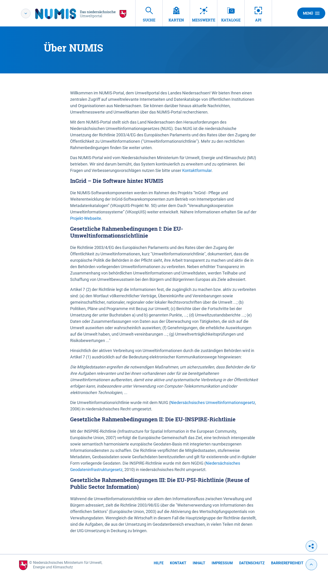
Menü (311, 13)
